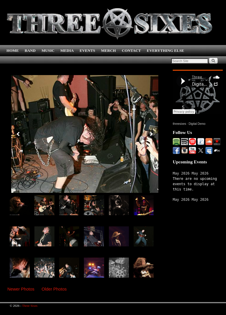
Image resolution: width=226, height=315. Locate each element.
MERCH (108, 50)
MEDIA (67, 50)
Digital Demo (197, 123)
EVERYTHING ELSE (165, 50)
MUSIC (47, 50)
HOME (12, 50)
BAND (30, 50)
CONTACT (131, 50)
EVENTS (87, 50)
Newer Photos (20, 289)
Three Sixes (29, 305)
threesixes (179, 123)
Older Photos (54, 289)
